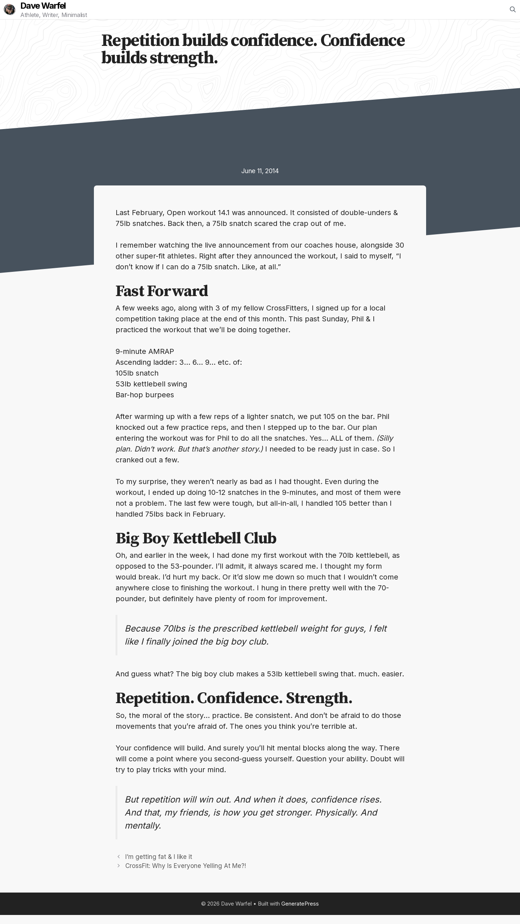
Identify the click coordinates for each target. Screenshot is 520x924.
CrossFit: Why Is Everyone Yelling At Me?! (185, 874)
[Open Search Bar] (513, 14)
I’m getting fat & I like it (158, 865)
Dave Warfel (52, 10)
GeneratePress (300, 912)
